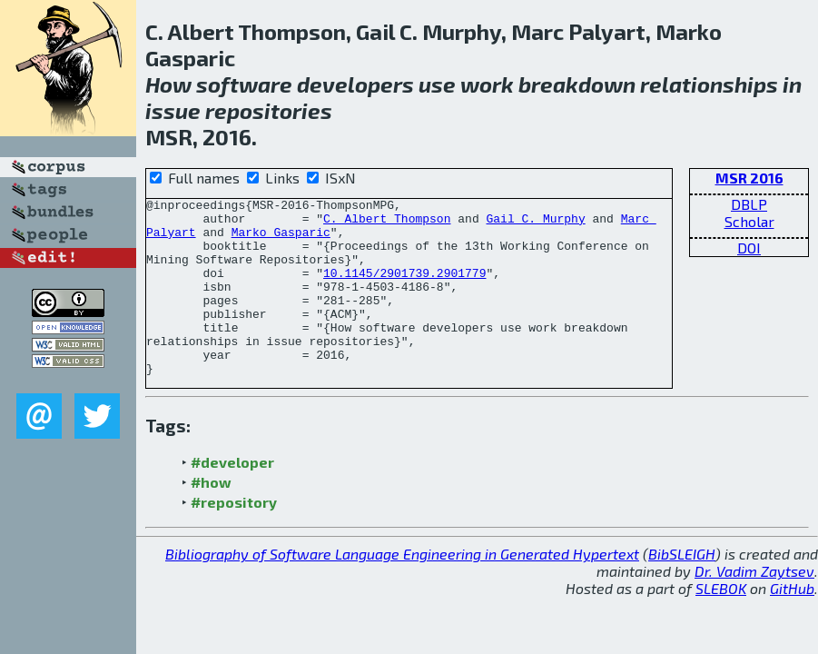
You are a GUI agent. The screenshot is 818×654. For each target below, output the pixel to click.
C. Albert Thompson (386, 223)
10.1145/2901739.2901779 (404, 289)
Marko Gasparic (281, 240)
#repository (234, 537)
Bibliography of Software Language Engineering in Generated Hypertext (402, 589)
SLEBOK (720, 623)
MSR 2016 (749, 177)
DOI (749, 247)
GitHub (792, 623)
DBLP (749, 204)
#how (211, 517)
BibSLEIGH (681, 589)
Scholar (749, 221)
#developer (232, 497)
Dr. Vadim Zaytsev (754, 606)
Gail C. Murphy (535, 223)
